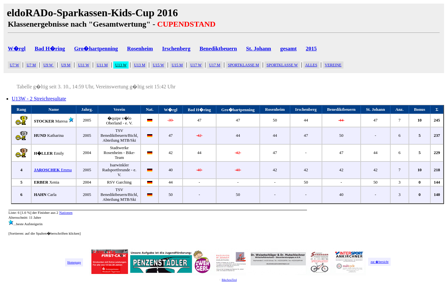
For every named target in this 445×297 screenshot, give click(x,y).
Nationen (66, 212)
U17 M (214, 65)
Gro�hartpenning (96, 48)
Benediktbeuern (218, 48)
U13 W (121, 65)
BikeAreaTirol (229, 279)
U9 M (65, 65)
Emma (53, 170)
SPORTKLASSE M (243, 65)
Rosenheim (140, 48)
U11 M (102, 65)
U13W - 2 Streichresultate (39, 98)
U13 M (139, 65)
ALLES (311, 65)
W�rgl (16, 48)
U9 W (48, 65)
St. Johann (258, 48)
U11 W (83, 65)
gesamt (288, 48)
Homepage (74, 262)
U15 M (177, 65)
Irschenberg (176, 48)
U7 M (31, 65)
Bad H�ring (50, 48)
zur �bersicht (379, 262)
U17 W (196, 65)
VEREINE (333, 65)
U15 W (158, 65)
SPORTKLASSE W (282, 65)
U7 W (14, 65)
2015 (311, 48)
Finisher (44, 212)
